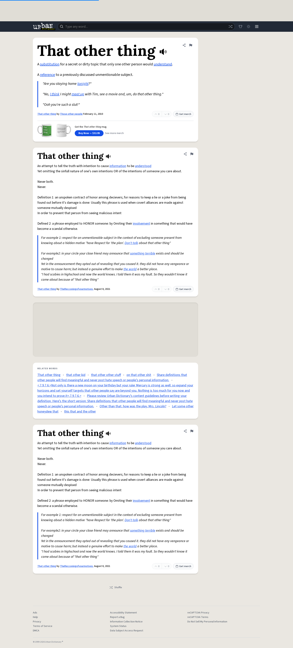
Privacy (37, 622)
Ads (35, 613)
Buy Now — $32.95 (89, 133)
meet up (78, 94)
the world (130, 269)
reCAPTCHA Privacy (198, 613)
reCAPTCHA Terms (197, 617)
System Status (118, 626)
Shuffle (115, 587)
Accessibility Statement (123, 613)
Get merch (183, 114)
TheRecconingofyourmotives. (76, 289)
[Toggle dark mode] (248, 26)
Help (35, 617)
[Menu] (256, 26)
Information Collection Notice (126, 622)
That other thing (46, 114)
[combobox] (146, 26)
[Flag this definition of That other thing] (191, 45)
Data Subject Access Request (126, 630)
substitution (49, 64)
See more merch (114, 133)
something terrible (142, 253)
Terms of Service (42, 626)
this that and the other (80, 411)
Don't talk (131, 243)
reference (47, 74)
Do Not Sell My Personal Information (207, 622)
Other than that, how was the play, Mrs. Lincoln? (133, 406)
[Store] (240, 26)
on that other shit (139, 375)
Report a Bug (117, 617)
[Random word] (230, 26)
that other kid (75, 375)
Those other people (71, 114)
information (118, 166)
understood (143, 166)
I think (54, 94)
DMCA (36, 630)
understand (163, 64)
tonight (82, 83)
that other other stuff (106, 375)
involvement (141, 223)
